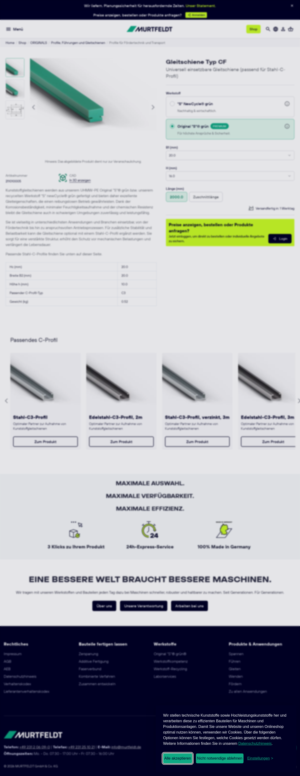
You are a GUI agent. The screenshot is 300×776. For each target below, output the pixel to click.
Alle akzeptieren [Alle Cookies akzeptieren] (177, 758)
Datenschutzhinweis (255, 743)
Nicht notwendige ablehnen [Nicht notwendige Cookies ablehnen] (219, 758)
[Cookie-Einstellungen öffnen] (260, 758)
